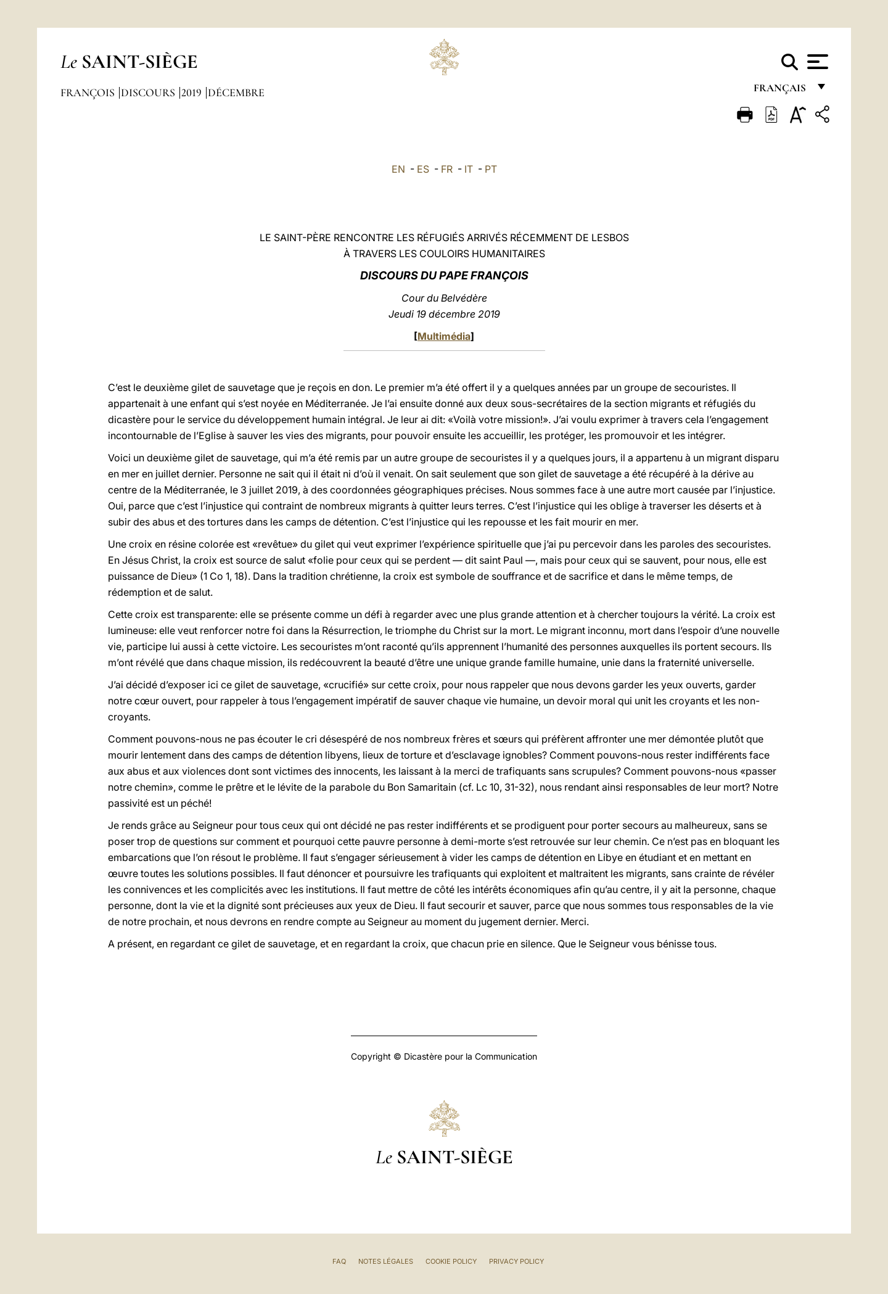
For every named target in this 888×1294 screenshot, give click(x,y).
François (88, 92)
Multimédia (444, 336)
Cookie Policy (451, 1261)
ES (423, 169)
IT (468, 169)
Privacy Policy (516, 1261)
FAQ (339, 1261)
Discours (149, 92)
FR (447, 169)
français (781, 91)
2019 (192, 92)
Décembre (236, 92)
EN (398, 169)
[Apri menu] (816, 61)
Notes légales (385, 1261)
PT (491, 169)
